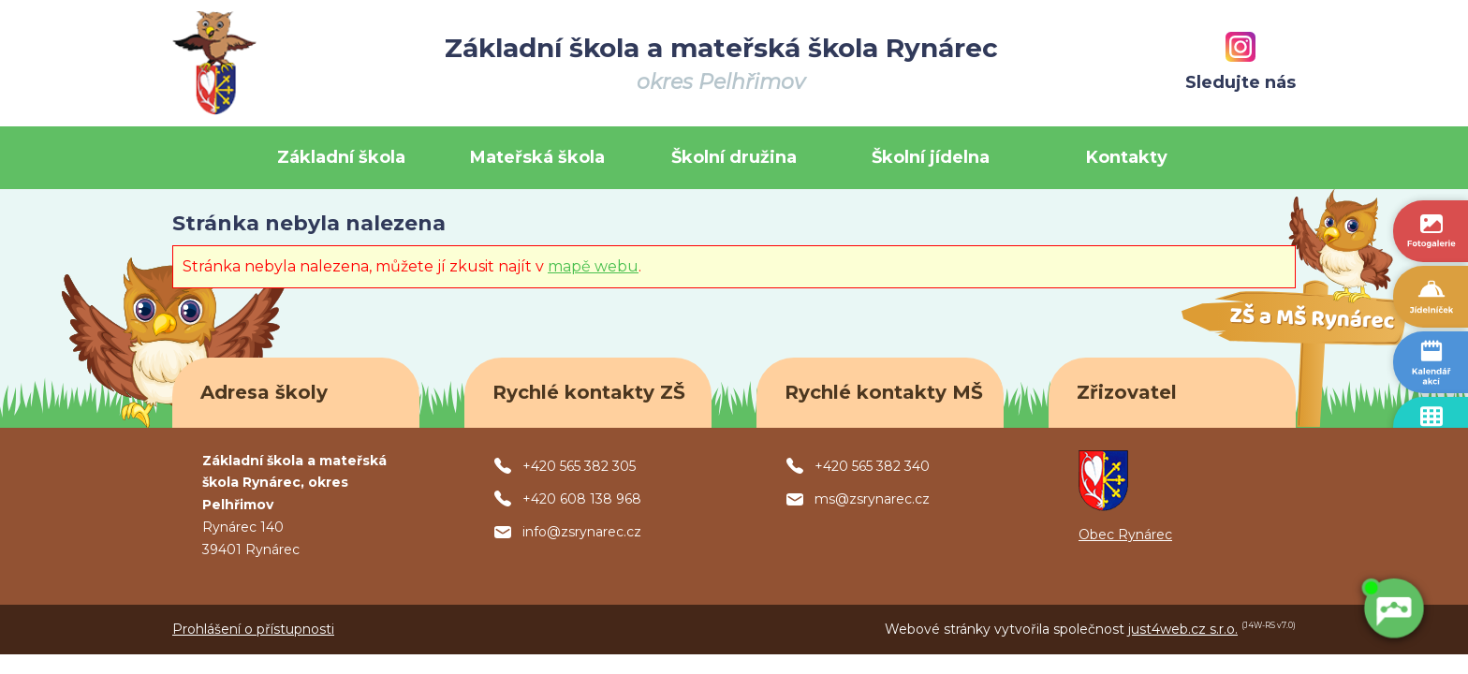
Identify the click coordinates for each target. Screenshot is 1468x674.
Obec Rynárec (1125, 534)
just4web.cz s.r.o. (1183, 629)
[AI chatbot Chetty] (1393, 606)
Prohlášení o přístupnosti (253, 629)
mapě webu (593, 266)
